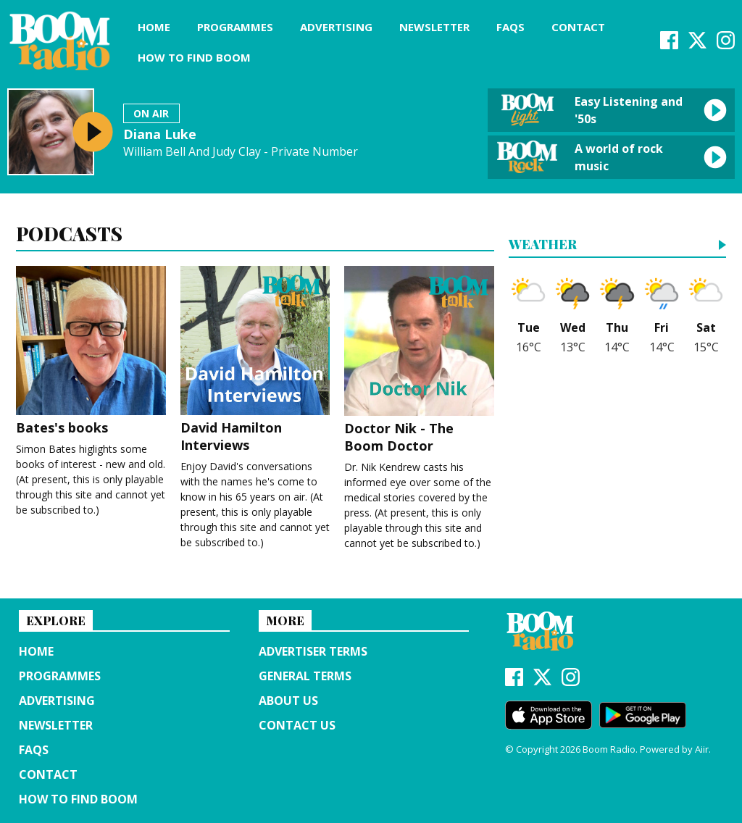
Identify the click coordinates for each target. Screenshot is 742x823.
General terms (305, 676)
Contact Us (297, 725)
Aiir (702, 749)
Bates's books (91, 351)
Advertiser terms (313, 651)
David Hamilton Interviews (255, 360)
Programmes (235, 27)
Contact (578, 27)
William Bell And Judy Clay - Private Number (240, 151)
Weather (543, 245)
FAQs (510, 27)
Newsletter (434, 27)
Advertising (336, 27)
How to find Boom (194, 57)
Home (154, 27)
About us (288, 701)
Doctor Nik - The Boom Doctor (419, 360)
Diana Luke (159, 134)
